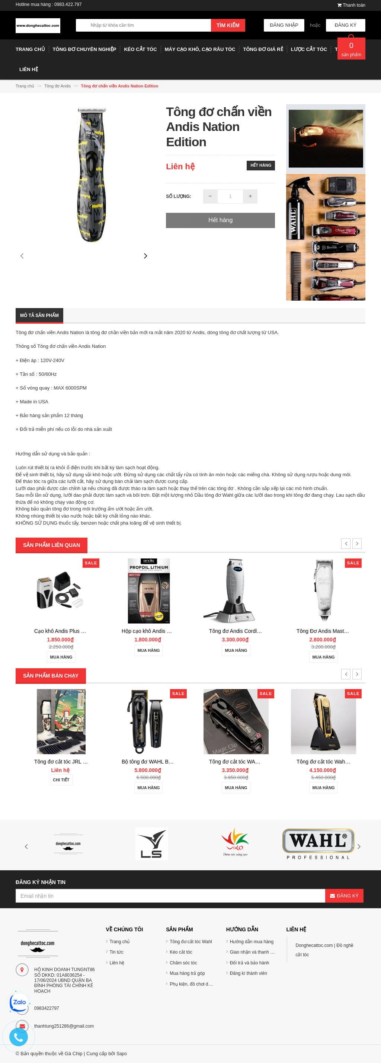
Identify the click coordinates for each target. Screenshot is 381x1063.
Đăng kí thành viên (248, 973)
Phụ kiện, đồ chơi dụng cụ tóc (199, 984)
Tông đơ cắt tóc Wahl (191, 941)
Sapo (121, 1053)
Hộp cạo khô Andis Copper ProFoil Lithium (256, 631)
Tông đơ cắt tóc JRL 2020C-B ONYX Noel (168, 762)
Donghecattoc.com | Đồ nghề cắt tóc (324, 950)
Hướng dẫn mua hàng (251, 941)
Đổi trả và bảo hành (249, 963)
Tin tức (117, 952)
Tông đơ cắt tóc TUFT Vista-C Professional (82, 762)
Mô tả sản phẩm (39, 315)
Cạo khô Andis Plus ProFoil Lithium (160, 631)
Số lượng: (178, 196)
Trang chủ (120, 941)
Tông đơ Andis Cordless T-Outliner (335, 631)
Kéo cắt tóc (181, 952)
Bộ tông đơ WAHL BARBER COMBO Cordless (261, 762)
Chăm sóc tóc (183, 963)
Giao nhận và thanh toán (254, 952)
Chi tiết (59, 780)
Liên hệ (117, 963)
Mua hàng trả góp (187, 973)
